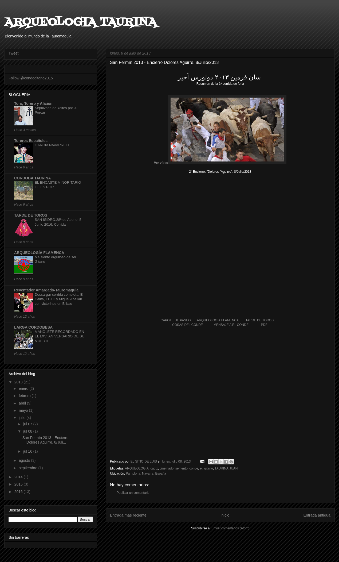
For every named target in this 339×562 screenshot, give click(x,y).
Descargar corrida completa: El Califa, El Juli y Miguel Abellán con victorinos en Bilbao (59, 299)
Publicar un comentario (133, 493)
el (201, 468)
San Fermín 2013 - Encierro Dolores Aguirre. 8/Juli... (45, 440)
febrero (25, 396)
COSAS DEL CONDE (187, 325)
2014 (19, 477)
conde (194, 468)
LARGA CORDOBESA (33, 327)
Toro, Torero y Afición (33, 103)
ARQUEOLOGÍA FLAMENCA (39, 253)
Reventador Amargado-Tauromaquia (46, 290)
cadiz (154, 468)
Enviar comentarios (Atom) (230, 528)
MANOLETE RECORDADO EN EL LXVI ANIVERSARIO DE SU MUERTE (59, 336)
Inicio (225, 515)
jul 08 (28, 431)
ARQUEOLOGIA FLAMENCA (217, 320)
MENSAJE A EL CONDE (231, 325)
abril (23, 403)
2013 (19, 382)
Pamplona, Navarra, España (146, 473)
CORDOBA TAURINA (32, 178)
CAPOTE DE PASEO (175, 320)
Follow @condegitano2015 (31, 78)
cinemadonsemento (174, 468)
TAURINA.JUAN (226, 468)
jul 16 (28, 451)
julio (22, 417)
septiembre (28, 468)
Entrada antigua (316, 515)
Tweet (13, 53)
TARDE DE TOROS (260, 320)
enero (24, 388)
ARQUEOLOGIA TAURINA (80, 22)
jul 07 (28, 424)
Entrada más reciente (128, 515)
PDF (264, 325)
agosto (25, 460)
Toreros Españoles (31, 140)
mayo (24, 410)
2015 (19, 484)
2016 (19, 492)
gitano (208, 468)
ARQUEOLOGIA (137, 468)
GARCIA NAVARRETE (52, 145)
